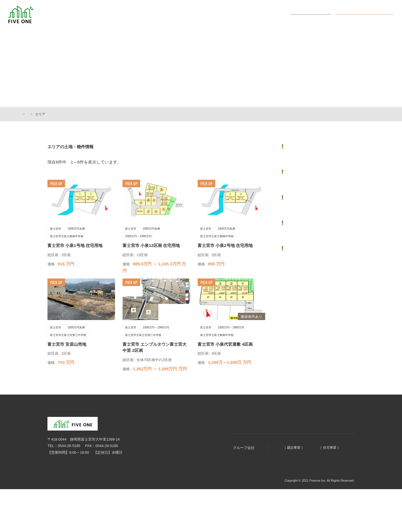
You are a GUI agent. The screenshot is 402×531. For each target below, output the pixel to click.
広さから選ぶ (297, 317)
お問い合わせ (314, 14)
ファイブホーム (314, 464)
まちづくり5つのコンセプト (188, 14)
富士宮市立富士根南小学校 (307, 277)
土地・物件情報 (238, 14)
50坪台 (291, 330)
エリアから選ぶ (299, 146)
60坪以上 (293, 343)
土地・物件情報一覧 (53, 114)
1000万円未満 (297, 198)
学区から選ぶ (297, 238)
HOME (25, 114)
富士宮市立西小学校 (302, 291)
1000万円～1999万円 (303, 211)
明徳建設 (260, 464)
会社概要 (272, 14)
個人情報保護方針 (58, 497)
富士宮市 (293, 159)
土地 (289, 382)
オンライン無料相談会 (368, 14)
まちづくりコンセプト (216, 436)
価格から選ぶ (297, 185)
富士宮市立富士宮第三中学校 (309, 250)
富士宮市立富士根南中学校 (307, 264)
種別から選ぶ (297, 369)
